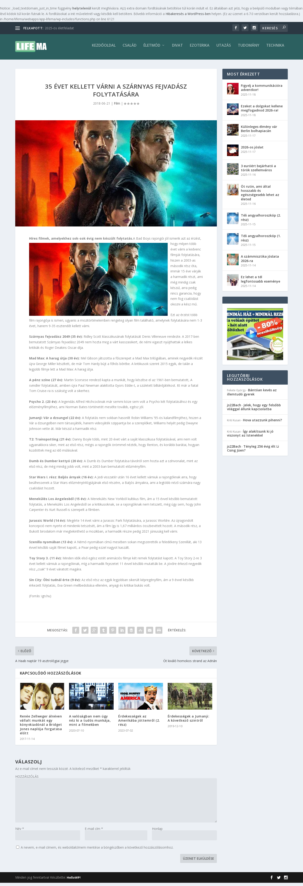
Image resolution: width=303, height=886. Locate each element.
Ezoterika (199, 49)
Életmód (151, 49)
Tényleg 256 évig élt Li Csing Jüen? (253, 451)
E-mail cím (94, 832)
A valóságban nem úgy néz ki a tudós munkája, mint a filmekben (90, 723)
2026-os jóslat (252, 150)
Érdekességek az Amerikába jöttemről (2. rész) (139, 723)
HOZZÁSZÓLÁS (27, 780)
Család (129, 49)
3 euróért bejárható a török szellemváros (258, 171)
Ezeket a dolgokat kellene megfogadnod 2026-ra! (262, 111)
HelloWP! (74, 881)
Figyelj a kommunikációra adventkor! (261, 91)
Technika (275, 49)
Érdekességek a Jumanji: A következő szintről (188, 721)
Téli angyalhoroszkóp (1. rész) (261, 241)
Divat (177, 49)
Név (19, 832)
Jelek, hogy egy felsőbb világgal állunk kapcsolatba (254, 410)
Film (117, 106)
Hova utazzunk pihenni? (262, 423)
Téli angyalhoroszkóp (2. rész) (261, 220)
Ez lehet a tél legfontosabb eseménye (260, 282)
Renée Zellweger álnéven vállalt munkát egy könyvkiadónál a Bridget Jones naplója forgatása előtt (41, 727)
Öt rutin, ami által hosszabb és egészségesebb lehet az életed (260, 196)
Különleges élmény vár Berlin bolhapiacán (259, 132)
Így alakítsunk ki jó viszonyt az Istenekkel (250, 436)
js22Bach (234, 408)
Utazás (223, 49)
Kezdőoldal (104, 49)
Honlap (157, 832)
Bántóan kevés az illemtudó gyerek (252, 395)
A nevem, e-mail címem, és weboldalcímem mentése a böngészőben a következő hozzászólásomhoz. (97, 850)
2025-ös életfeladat (59, 28)
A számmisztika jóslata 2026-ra (260, 261)
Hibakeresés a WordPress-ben (188, 14)
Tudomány (248, 49)
